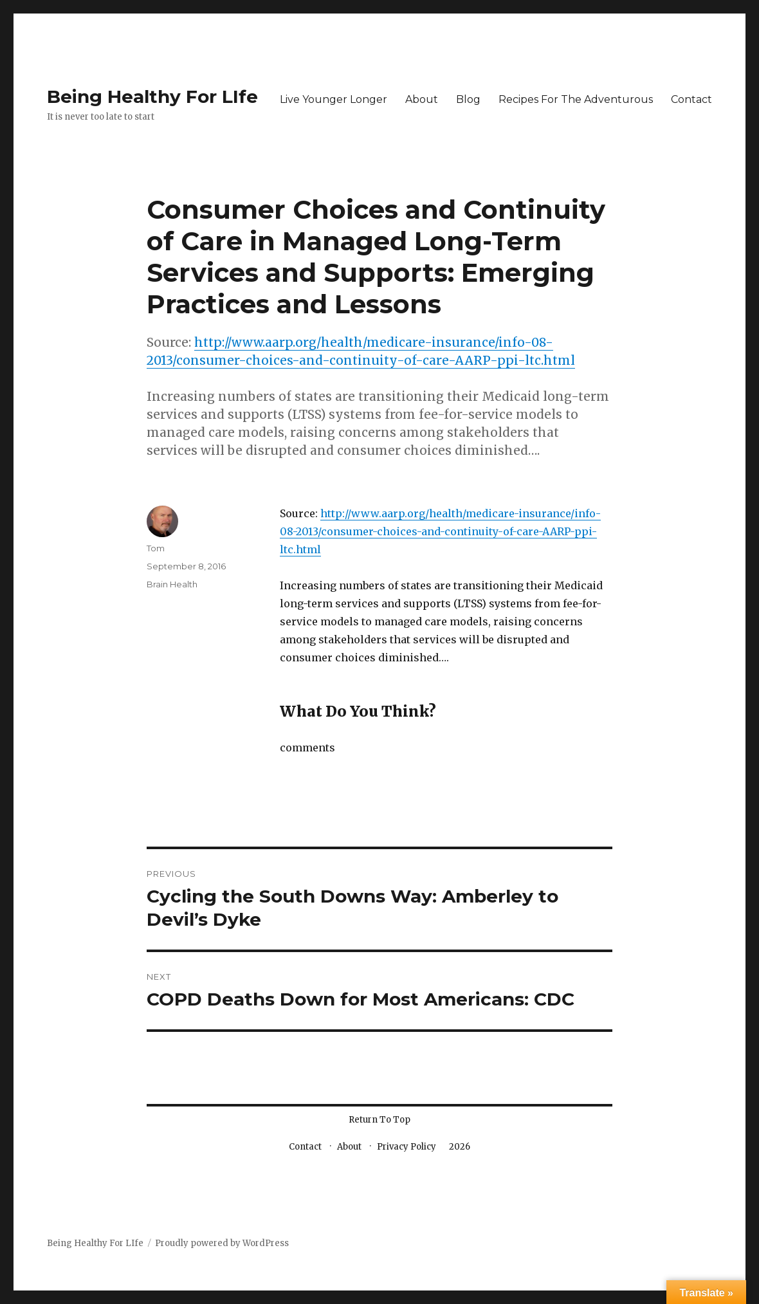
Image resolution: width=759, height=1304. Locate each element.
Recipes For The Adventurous (575, 99)
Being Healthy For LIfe (152, 96)
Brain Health (172, 584)
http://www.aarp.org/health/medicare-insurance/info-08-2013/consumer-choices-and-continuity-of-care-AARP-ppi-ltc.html (440, 531)
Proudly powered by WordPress (222, 1243)
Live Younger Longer (333, 99)
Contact (691, 99)
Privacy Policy (406, 1146)
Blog (468, 99)
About (421, 99)
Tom (156, 548)
